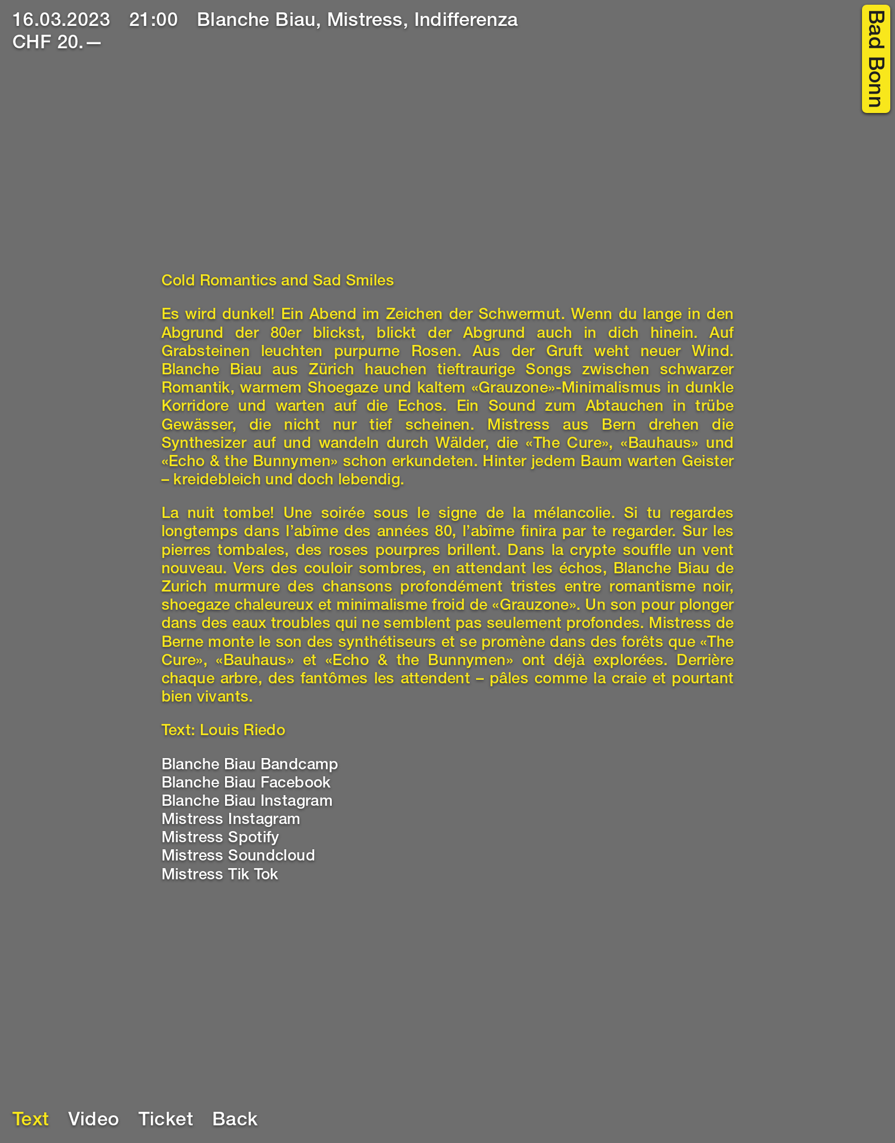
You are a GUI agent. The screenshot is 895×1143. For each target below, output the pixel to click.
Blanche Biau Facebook (246, 784)
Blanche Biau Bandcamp (250, 765)
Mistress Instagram (231, 820)
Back (235, 1121)
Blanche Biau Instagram (247, 802)
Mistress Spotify (220, 838)
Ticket (165, 1121)
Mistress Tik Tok (220, 875)
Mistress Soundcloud (238, 857)
